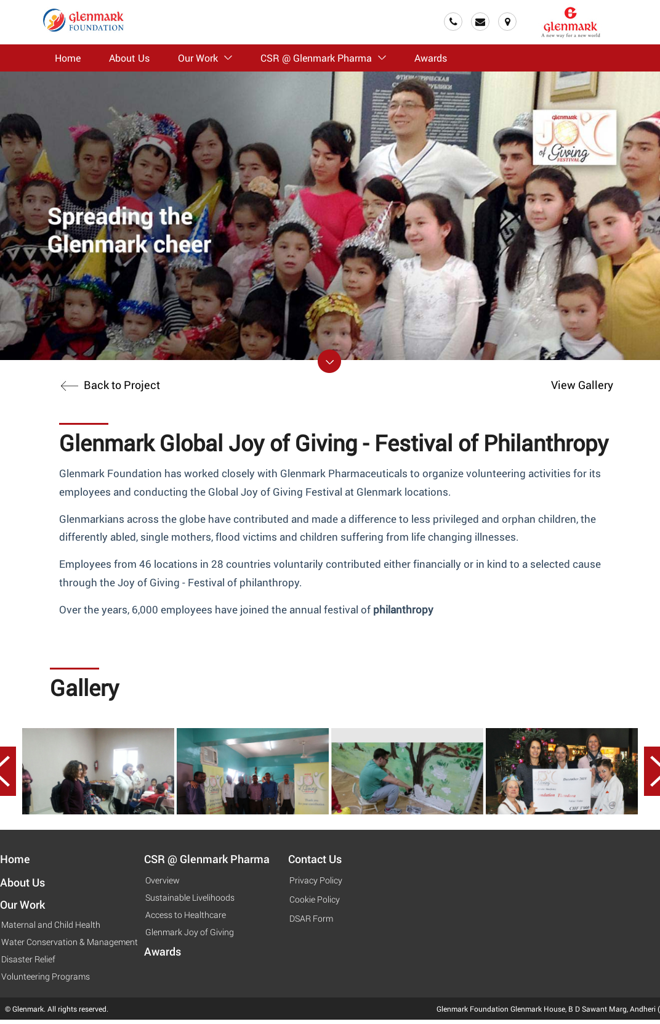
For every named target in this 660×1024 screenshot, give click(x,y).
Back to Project (109, 384)
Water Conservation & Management (69, 942)
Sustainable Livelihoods (190, 897)
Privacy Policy (315, 880)
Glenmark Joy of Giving (189, 932)
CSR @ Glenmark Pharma (323, 57)
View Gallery (582, 384)
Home (68, 57)
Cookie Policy (314, 899)
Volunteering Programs (45, 976)
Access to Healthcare (185, 914)
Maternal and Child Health (50, 924)
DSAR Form (311, 918)
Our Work (205, 57)
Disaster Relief (28, 959)
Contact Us (315, 858)
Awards (430, 57)
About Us (129, 57)
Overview (162, 880)
